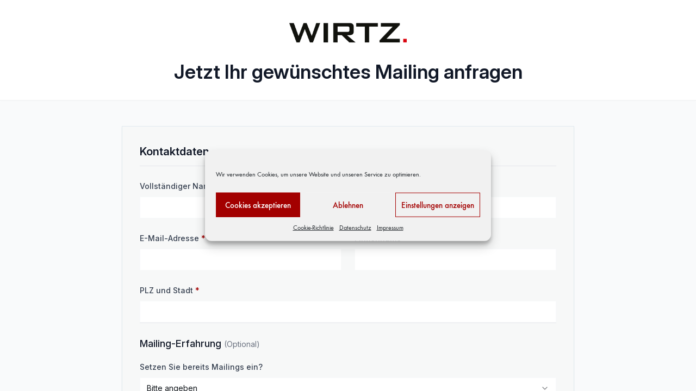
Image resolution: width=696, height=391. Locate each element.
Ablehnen (348, 205)
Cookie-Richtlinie (313, 227)
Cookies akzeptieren (258, 205)
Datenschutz (355, 227)
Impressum (390, 227)
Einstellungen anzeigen (437, 205)
